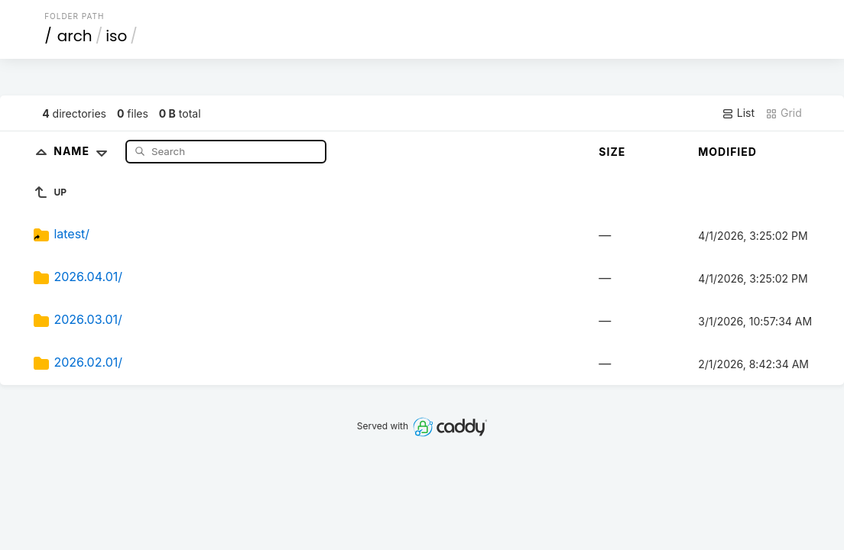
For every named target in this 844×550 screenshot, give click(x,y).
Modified (727, 151)
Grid (783, 113)
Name (84, 150)
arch (75, 36)
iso (116, 36)
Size (612, 151)
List (738, 113)
